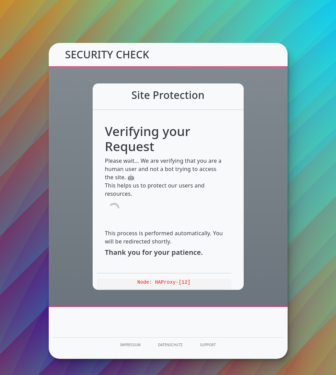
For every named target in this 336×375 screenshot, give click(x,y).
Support (208, 344)
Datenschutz (170, 344)
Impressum (130, 344)
